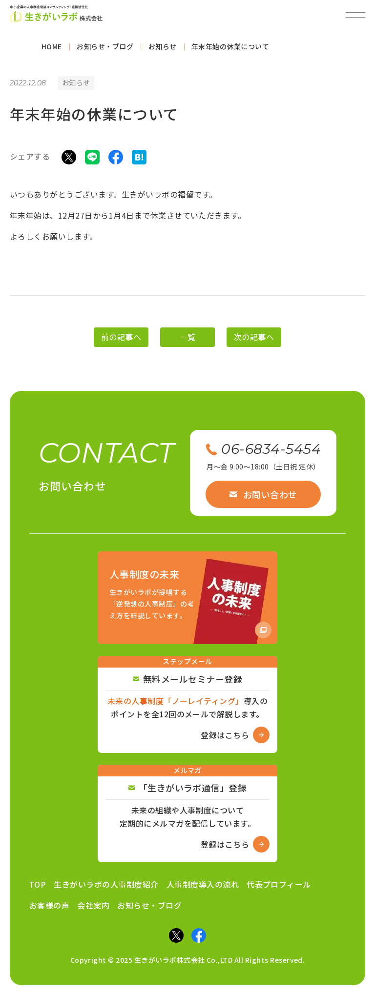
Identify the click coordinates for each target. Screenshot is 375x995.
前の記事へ (121, 340)
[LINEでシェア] (92, 159)
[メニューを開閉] (355, 14)
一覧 (188, 340)
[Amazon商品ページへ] (187, 597)
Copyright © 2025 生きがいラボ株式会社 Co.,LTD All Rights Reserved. (187, 960)
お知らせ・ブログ (149, 905)
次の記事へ (254, 340)
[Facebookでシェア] (115, 159)
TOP (37, 884)
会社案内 (93, 905)
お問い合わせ (263, 494)
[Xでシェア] (69, 159)
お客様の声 (49, 905)
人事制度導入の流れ (203, 884)
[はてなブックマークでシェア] (139, 159)
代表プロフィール (279, 884)
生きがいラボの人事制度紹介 (106, 884)
